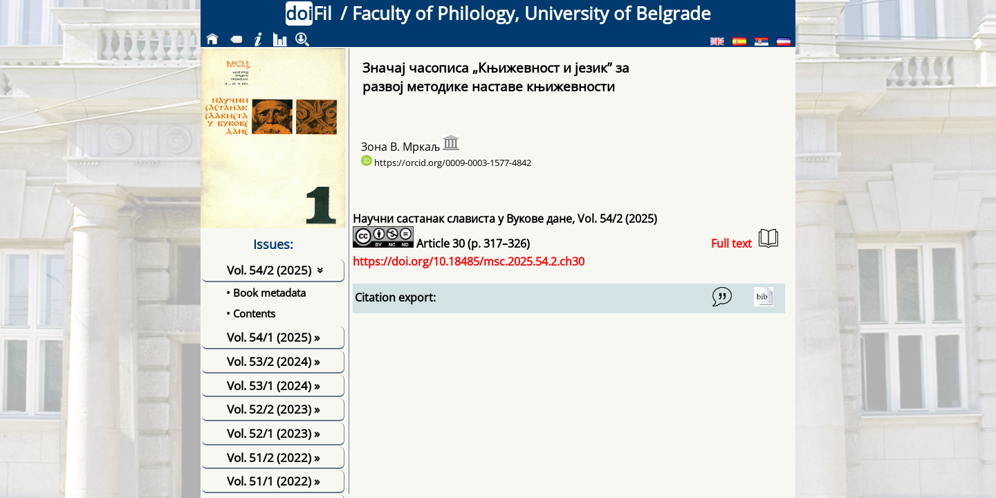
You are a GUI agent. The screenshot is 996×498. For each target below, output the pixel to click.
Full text (744, 239)
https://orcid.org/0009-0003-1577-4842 (446, 162)
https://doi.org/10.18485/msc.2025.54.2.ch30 (468, 261)
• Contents (250, 313)
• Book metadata (266, 292)
